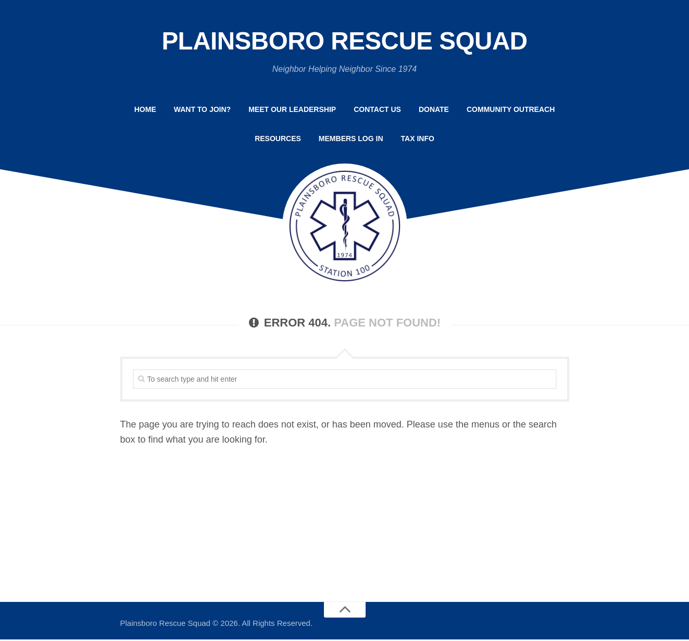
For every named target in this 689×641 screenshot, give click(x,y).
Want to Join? (202, 110)
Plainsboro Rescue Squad (344, 42)
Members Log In (351, 139)
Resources (278, 139)
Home (145, 110)
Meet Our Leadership (292, 110)
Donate (434, 110)
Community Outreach (511, 110)
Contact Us (377, 110)
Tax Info (417, 139)
